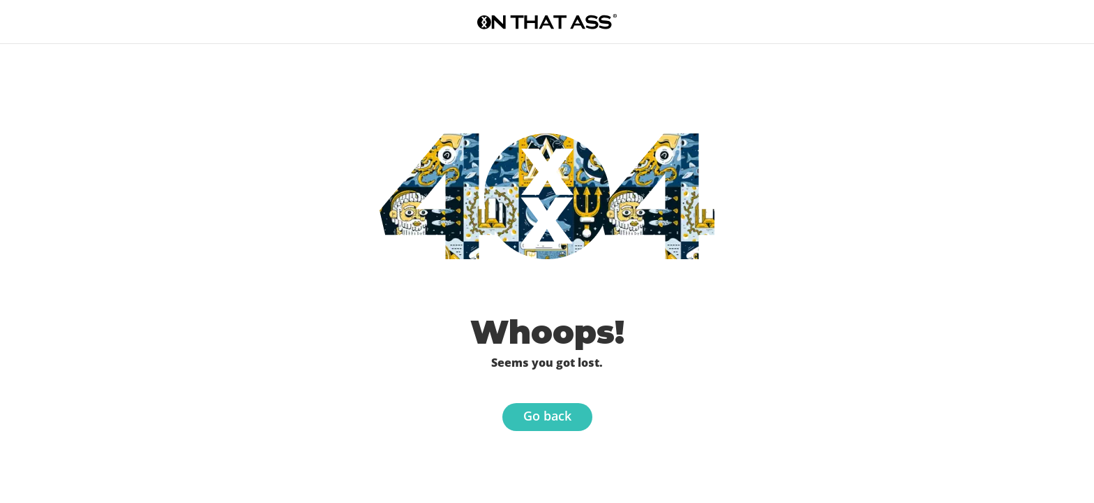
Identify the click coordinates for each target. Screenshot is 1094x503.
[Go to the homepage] (547, 21)
